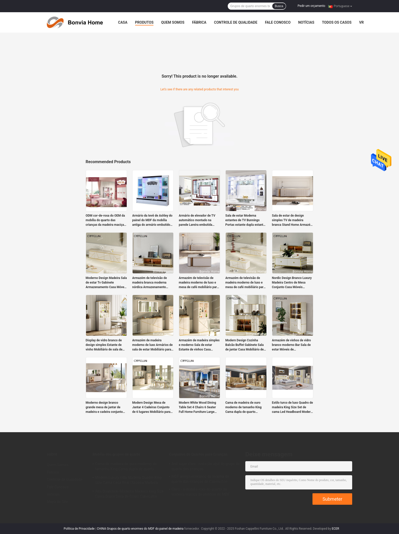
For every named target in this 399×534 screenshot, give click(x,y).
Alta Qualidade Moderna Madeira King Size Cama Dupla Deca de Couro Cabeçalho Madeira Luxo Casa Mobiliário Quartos (129, 494)
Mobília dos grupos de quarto (116, 454)
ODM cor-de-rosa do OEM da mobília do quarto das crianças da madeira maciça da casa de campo (105, 220)
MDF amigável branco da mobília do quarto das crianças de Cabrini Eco (200, 479)
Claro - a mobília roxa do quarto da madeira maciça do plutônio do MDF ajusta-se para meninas (201, 492)
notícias (306, 22)
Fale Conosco (278, 22)
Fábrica (199, 22)
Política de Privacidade (79, 528)
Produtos (144, 22)
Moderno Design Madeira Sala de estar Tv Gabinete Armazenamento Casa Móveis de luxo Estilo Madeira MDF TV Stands (106, 282)
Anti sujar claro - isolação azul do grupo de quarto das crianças (206, 466)
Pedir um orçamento (311, 6)
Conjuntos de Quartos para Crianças (198, 454)
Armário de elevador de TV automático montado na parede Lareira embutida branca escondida (197, 220)
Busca (279, 6)
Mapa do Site (57, 502)
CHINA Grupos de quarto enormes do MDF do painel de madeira (140, 528)
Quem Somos (172, 22)
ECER (335, 528)
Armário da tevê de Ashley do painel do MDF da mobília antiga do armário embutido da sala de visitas (152, 220)
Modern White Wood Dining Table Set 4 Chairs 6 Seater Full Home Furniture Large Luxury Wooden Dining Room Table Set (198, 407)
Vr (361, 22)
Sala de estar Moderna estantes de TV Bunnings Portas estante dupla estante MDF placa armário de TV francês (245, 220)
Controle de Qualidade (235, 22)
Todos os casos (336, 22)
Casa (122, 22)
